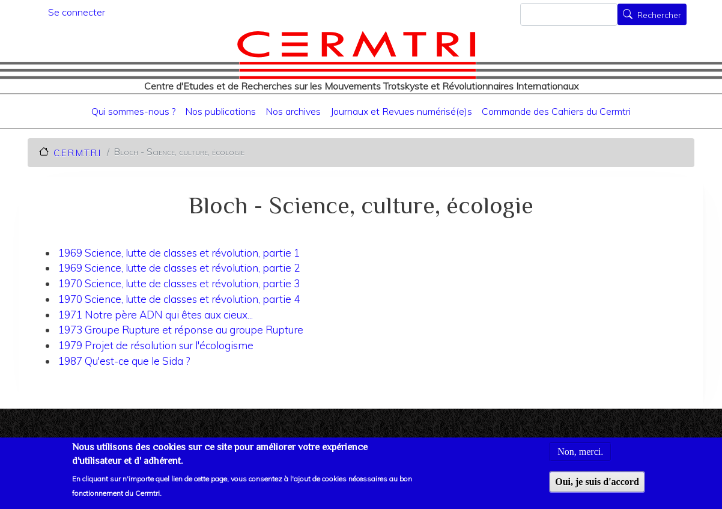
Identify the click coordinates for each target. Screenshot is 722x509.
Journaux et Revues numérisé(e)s (401, 111)
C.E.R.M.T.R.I (76, 152)
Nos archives (293, 111)
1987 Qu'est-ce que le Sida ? (124, 361)
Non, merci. (580, 457)
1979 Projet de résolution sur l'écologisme (155, 345)
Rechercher (659, 15)
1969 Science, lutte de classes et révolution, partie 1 (179, 252)
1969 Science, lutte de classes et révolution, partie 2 (179, 267)
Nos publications (220, 111)
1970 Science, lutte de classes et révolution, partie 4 (179, 299)
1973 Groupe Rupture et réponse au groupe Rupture (180, 329)
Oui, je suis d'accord (597, 486)
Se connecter (76, 12)
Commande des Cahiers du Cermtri (556, 111)
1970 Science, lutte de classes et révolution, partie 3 (179, 283)
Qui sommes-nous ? (133, 111)
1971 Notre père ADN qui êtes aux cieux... (155, 314)
